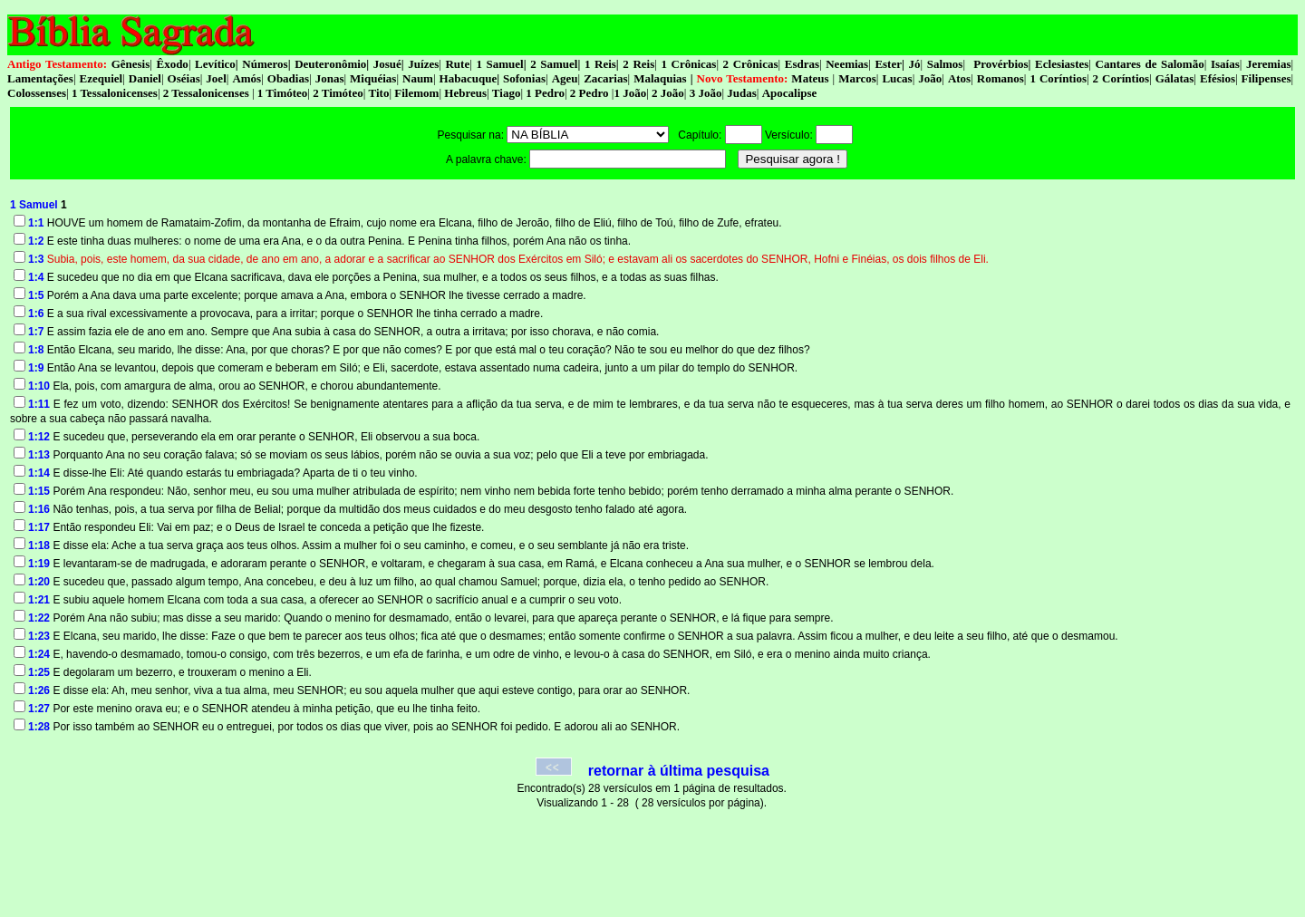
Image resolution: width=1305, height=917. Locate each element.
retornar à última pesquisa (678, 770)
